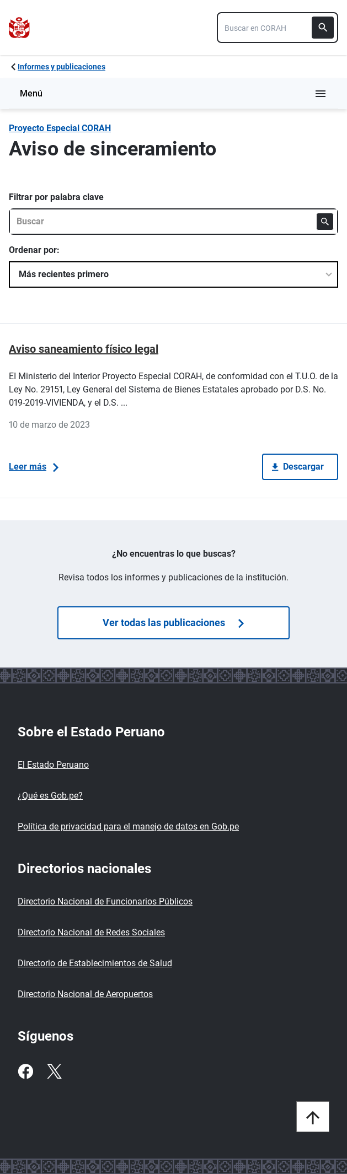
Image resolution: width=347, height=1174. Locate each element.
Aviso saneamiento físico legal (83, 349)
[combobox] (277, 27)
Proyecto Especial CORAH (60, 128)
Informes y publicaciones (61, 66)
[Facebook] (25, 1071)
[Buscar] (323, 28)
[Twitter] (54, 1071)
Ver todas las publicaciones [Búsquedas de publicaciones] (173, 622)
